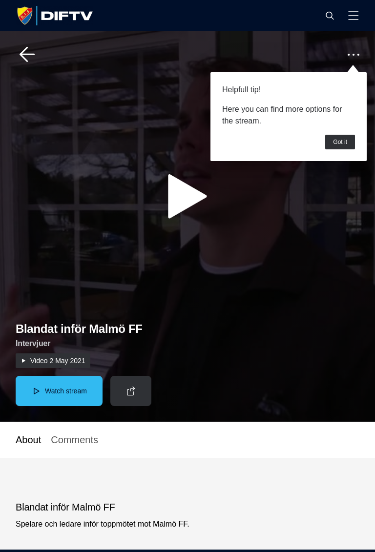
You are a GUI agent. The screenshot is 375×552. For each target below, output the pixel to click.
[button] (329, 15)
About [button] (28, 440)
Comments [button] (74, 440)
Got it (340, 142)
